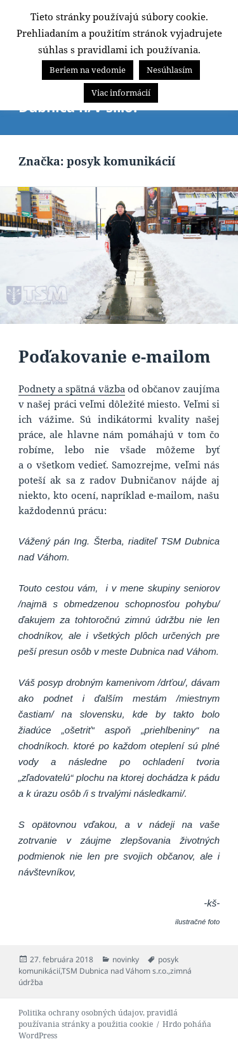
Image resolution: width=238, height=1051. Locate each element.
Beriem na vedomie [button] (88, 69)
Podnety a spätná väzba (71, 388)
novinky (125, 959)
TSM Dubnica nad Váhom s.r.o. (115, 970)
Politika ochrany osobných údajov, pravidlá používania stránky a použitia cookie (98, 1018)
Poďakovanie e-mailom (114, 356)
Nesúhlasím (169, 69)
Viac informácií (120, 92)
